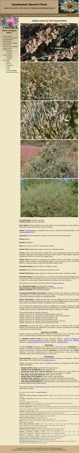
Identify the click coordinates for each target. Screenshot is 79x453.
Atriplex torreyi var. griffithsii (68, 340)
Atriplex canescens (58, 283)
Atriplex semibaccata (71, 338)
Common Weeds (12, 70)
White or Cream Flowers (10, 46)
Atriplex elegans (62, 342)
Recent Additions (58, 15)
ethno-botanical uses (42, 387)
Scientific (9, 51)
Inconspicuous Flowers (10, 38)
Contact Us (48, 15)
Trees (8, 62)
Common (9, 53)
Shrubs (9, 63)
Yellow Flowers (7, 48)
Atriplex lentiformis (33, 342)
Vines (8, 67)
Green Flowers (7, 36)
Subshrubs (10, 65)
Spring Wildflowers (12, 72)
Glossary (41, 15)
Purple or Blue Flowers (10, 43)
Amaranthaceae (24, 232)
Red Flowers (7, 45)
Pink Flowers (7, 41)
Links (64, 15)
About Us (19, 15)
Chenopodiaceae (30, 230)
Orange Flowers (8, 40)
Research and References (31, 15)
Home (14, 15)
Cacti (8, 69)
